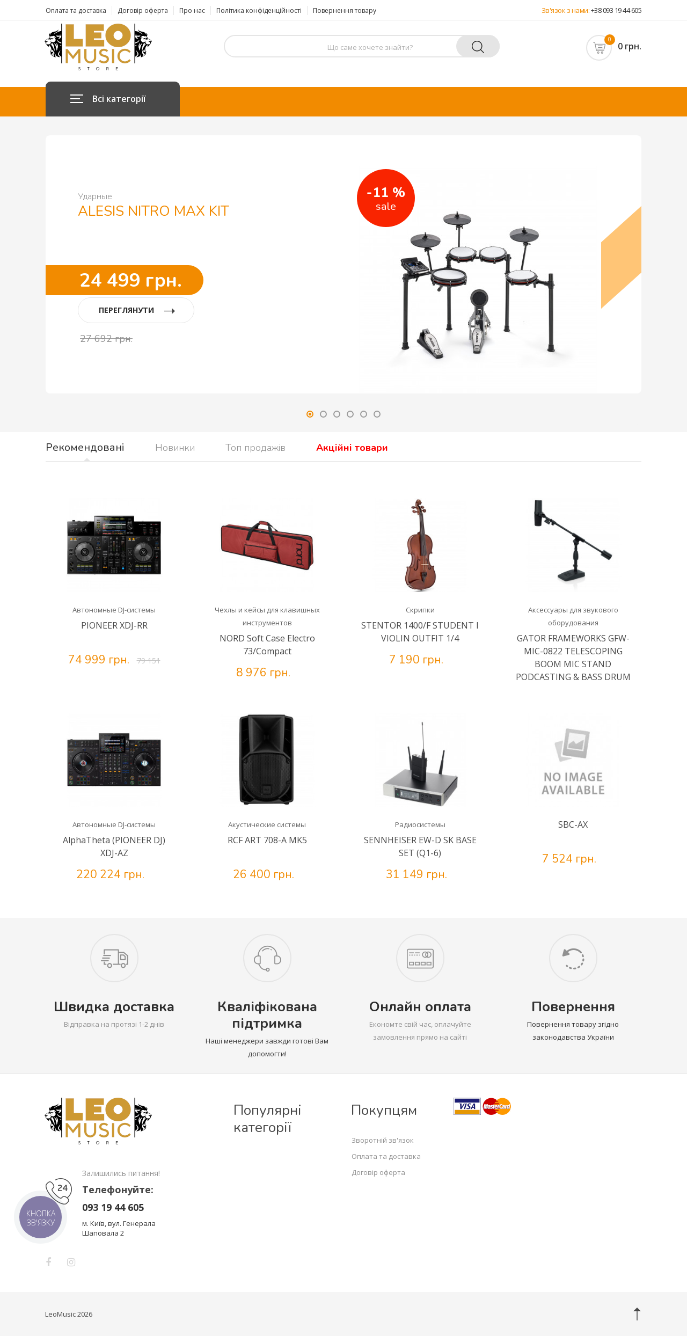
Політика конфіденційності (259, 10)
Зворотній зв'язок (383, 1140)
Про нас (192, 10)
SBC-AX (573, 824)
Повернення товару (344, 10)
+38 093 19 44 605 (616, 10)
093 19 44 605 (113, 1207)
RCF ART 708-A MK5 (267, 840)
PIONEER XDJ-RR (114, 625)
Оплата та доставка (76, 10)
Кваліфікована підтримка (267, 1015)
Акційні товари (352, 447)
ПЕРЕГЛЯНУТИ (137, 310)
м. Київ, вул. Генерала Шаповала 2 (119, 1228)
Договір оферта (143, 10)
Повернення (573, 1006)
